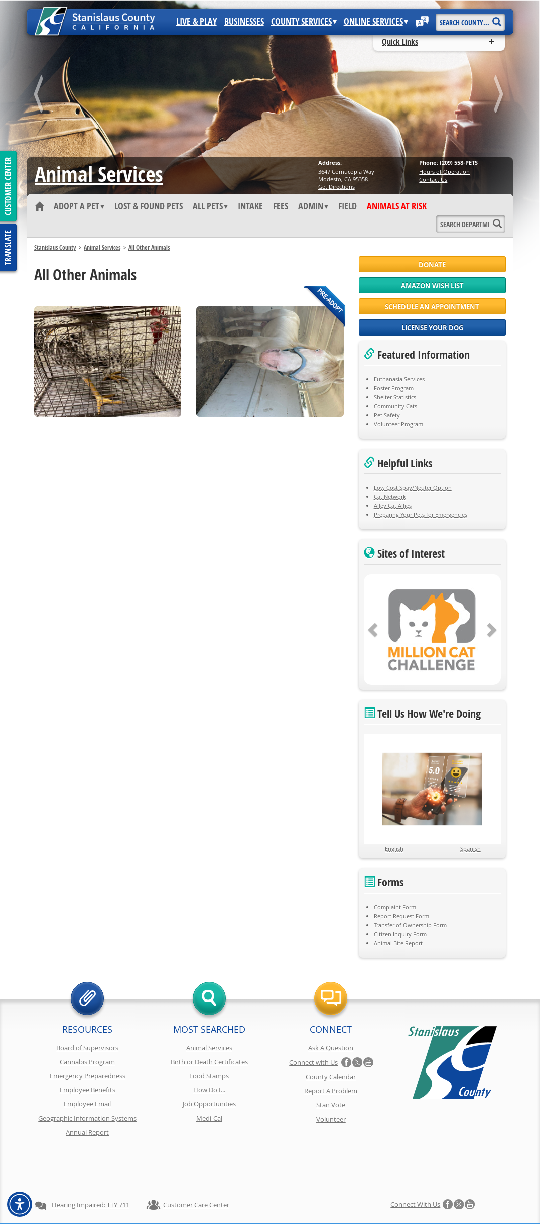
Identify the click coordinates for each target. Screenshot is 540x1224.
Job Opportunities (209, 1103)
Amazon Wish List (432, 285)
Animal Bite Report (398, 943)
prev (40, 96)
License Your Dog (432, 327)
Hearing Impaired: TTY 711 (90, 1169)
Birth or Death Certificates (209, 1061)
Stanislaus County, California (279, 1214)
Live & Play (196, 22)
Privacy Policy (134, 1198)
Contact (417, 1198)
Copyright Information (196, 1198)
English (394, 848)
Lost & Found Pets (148, 206)
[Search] (496, 18)
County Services (304, 22)
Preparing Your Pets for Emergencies (420, 514)
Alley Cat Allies (393, 505)
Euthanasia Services (399, 379)
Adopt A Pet (79, 206)
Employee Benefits (87, 1089)
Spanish (470, 848)
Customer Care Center (196, 1169)
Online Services (376, 22)
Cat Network (390, 496)
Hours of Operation (444, 171)
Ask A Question (330, 1047)
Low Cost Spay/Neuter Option (413, 487)
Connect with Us (313, 1062)
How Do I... (209, 1089)
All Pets (210, 206)
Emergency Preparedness (87, 1075)
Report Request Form (401, 916)
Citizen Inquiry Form (400, 934)
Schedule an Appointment (432, 306)
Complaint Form (395, 907)
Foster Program (394, 388)
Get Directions (336, 186)
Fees (280, 206)
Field (347, 206)
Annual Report (87, 1132)
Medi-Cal (209, 1118)
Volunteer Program (398, 424)
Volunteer (331, 1119)
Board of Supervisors (87, 1047)
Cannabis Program (87, 1061)
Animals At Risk (397, 206)
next (500, 96)
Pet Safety (387, 415)
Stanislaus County (55, 247)
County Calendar (331, 1076)
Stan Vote (330, 1104)
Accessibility (300, 1198)
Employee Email (87, 1103)
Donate (432, 264)
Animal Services (99, 173)
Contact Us (433, 179)
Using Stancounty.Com (361, 1198)
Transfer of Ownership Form (410, 925)
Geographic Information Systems (87, 1118)
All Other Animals (149, 247)
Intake (250, 206)
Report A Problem (330, 1090)
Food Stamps (209, 1075)
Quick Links (400, 41)
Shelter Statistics (395, 397)
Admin (313, 206)
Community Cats (395, 406)
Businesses (244, 22)
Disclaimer (255, 1198)
